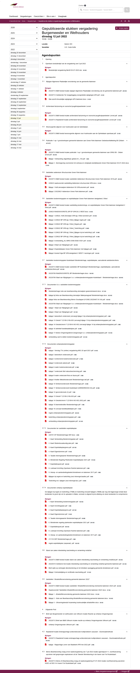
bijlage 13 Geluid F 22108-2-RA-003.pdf (63, 396)
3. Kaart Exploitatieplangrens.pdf (61, 447)
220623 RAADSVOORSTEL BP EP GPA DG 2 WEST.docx (69, 212)
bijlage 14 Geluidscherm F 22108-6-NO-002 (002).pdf (68, 400)
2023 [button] (13, 44)
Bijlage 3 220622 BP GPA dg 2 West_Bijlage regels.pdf (68, 220)
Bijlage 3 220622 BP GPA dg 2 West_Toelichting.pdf (67, 228)
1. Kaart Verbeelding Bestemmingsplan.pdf (64, 439)
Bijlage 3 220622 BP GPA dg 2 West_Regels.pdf (66, 224)
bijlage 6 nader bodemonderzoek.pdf (62, 367)
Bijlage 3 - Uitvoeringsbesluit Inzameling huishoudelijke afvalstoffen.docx (74, 602)
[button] (127, 9)
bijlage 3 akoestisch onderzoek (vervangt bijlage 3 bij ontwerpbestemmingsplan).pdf (78, 316)
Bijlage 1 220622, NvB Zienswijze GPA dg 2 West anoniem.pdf (71, 216)
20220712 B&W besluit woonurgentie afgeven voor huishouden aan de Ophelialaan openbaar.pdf (83, 133)
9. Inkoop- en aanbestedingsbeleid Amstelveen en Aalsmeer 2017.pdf (73, 472)
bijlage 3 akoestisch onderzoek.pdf (61, 355)
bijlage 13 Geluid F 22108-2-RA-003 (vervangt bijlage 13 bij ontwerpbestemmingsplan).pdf (80, 320)
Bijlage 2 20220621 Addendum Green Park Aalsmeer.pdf (69, 191)
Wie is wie (51, 16)
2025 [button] (13, 33)
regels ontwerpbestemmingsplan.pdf (62, 413)
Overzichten (38, 16)
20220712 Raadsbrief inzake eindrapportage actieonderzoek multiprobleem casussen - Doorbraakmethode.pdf (85, 639)
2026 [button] (13, 27)
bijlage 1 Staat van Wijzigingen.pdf (61, 308)
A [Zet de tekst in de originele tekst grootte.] (121, 21)
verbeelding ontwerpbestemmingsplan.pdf (64, 421)
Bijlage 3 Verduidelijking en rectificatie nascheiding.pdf (68, 572)
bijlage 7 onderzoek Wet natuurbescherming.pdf (66, 371)
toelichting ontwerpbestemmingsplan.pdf (63, 417)
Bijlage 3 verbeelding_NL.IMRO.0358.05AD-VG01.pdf (68, 241)
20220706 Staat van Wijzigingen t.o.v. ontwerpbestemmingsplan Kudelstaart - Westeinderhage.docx (84, 277)
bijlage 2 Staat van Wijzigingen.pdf (61, 312)
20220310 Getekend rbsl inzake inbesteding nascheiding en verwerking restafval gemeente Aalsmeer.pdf (86, 564)
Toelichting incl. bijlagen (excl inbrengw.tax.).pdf (66, 481)
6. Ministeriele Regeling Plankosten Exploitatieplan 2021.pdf (70, 460)
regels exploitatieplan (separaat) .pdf (62, 543)
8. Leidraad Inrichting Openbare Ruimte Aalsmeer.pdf (67, 468)
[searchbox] (101, 9)
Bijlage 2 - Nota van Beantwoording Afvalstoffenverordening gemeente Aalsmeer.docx (79, 598)
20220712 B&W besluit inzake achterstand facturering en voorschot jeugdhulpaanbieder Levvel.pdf (84, 116)
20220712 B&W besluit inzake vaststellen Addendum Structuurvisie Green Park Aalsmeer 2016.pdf (84, 179)
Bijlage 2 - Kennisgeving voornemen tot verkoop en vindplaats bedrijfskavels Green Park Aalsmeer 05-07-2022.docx (87, 164)
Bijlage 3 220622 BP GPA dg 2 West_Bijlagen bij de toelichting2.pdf (72, 237)
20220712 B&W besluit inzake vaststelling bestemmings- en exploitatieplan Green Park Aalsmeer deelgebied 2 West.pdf (85, 206)
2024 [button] (13, 38)
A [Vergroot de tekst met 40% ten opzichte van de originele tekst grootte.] (129, 21)
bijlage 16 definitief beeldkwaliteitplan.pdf (63, 329)
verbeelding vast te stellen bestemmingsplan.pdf (66, 337)
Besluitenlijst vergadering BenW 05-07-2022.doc (66, 70)
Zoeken (81, 5)
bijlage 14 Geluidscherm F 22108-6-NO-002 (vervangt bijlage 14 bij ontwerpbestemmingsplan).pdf (83, 324)
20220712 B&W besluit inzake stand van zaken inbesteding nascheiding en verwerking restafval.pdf (84, 560)
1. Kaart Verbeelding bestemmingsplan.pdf (64, 502)
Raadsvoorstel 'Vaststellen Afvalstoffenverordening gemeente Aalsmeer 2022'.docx (78, 590)
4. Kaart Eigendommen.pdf (59, 452)
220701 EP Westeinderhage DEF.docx (62, 435)
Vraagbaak (62, 16)
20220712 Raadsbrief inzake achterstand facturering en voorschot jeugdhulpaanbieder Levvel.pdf (83, 120)
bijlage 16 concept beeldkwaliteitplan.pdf (63, 409)
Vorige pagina (122, 28)
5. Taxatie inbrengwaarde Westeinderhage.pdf (65, 456)
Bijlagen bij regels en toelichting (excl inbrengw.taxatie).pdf (69, 476)
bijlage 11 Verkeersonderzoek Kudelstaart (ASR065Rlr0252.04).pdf (72, 388)
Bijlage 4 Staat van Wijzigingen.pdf (61, 245)
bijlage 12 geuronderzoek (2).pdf (60, 392)
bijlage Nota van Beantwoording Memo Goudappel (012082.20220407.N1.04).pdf (78, 299)
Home (23, 21)
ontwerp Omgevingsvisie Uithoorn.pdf (62, 625)
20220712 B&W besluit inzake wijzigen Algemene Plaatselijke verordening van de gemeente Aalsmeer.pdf (86, 91)
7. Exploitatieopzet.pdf (57, 464)
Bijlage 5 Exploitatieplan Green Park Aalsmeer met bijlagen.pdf (71, 249)
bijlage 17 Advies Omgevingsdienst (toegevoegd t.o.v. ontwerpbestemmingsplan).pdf (79, 333)
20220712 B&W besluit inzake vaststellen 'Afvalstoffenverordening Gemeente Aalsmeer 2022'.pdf (83, 586)
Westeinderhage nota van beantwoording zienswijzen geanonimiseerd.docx (76, 291)
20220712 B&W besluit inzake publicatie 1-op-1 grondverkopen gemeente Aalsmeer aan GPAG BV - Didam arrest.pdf (84, 154)
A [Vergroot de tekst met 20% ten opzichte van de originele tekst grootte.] (125, 21)
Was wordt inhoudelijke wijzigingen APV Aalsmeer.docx (68, 99)
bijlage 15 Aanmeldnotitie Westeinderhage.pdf (65, 405)
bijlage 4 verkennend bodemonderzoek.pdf (64, 359)
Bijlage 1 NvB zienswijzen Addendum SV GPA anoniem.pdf (70, 187)
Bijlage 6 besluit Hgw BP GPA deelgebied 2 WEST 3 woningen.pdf (72, 253)
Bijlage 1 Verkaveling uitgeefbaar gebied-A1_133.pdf (67, 159)
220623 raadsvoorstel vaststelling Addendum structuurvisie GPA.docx (73, 183)
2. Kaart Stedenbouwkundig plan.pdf (62, 443)
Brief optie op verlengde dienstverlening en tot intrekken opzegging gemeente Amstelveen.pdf (82, 568)
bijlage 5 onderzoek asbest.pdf (60, 363)
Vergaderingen (26, 16)
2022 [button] (13, 49)
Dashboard (13, 16)
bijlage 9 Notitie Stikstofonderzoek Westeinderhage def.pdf (69, 380)
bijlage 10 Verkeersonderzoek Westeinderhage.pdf (67, 384)
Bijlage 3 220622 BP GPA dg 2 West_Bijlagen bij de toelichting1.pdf (72, 232)
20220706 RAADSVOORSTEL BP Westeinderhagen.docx (69, 273)
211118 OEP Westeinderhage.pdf (60, 539)
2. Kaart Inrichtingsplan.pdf (58, 506)
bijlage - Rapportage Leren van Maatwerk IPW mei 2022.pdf (70, 645)
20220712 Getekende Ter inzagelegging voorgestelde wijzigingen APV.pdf (75, 95)
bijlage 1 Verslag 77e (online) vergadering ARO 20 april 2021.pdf (72, 350)
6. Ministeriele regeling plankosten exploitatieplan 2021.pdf (70, 522)
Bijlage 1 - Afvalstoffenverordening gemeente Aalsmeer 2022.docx (72, 594)
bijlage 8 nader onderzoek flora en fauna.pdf (64, 375)
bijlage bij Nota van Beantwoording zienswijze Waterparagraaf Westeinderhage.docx (79, 295)
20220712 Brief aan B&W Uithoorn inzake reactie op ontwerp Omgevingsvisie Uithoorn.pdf (81, 620)
